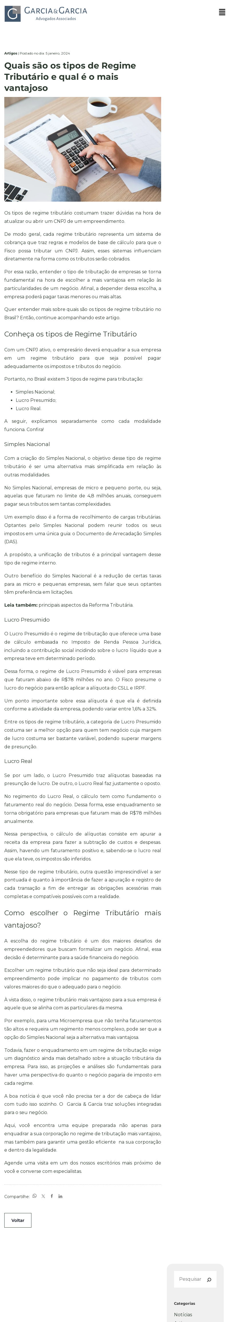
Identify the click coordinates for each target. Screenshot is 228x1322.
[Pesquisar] (208, 1280)
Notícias (183, 1314)
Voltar (17, 1220)
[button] (222, 13)
